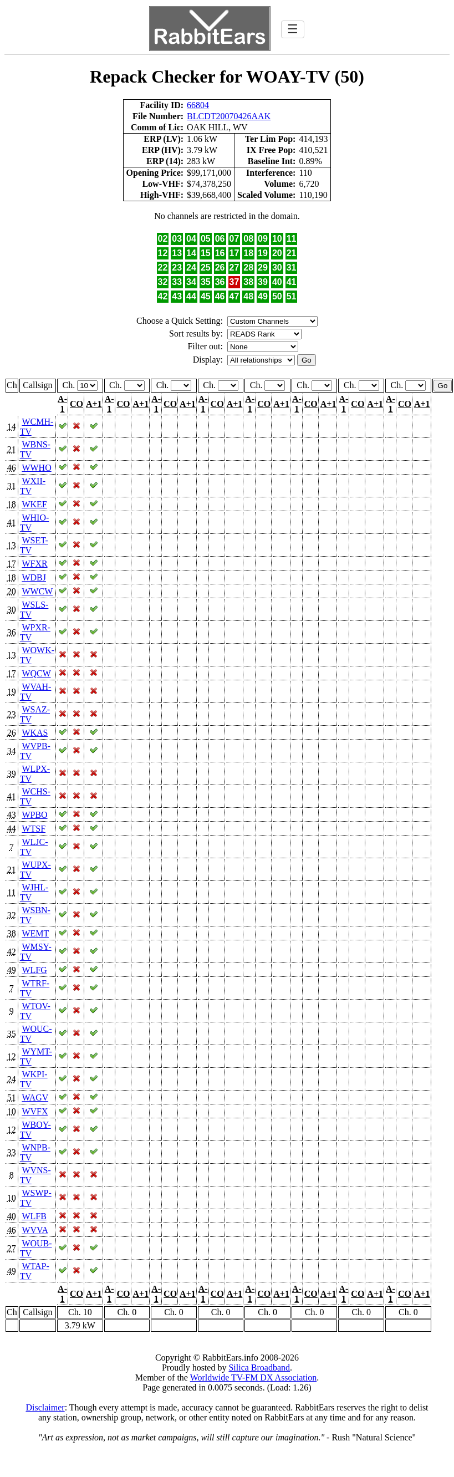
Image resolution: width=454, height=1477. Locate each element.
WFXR (34, 563)
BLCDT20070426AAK (229, 116)
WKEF (34, 504)
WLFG (34, 970)
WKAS (35, 732)
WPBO (34, 814)
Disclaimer (44, 1407)
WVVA (35, 1230)
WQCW (36, 673)
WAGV (35, 1097)
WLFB (34, 1216)
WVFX (35, 1111)
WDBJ (34, 577)
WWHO (36, 467)
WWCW (37, 591)
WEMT (35, 933)
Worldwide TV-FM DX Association (253, 1377)
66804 (198, 105)
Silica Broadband (259, 1367)
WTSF (33, 828)
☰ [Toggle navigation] (292, 29)
